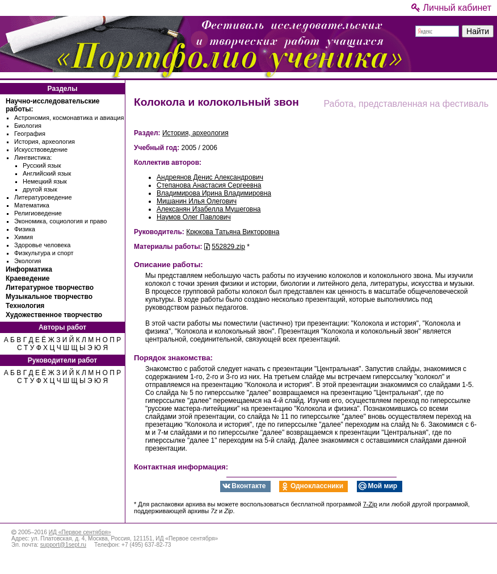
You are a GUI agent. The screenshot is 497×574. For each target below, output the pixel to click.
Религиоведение (38, 213)
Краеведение (27, 278)
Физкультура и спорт (44, 252)
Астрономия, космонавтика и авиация (69, 117)
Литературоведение (43, 197)
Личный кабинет (451, 8)
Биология (27, 125)
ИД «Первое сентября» (80, 532)
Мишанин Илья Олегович (197, 201)
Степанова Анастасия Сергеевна (209, 185)
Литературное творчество (50, 288)
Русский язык (42, 165)
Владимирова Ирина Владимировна (214, 193)
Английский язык (47, 173)
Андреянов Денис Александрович (210, 177)
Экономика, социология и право (60, 221)
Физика (24, 229)
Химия (23, 237)
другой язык (40, 189)
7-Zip (370, 504)
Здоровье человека (42, 245)
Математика (31, 205)
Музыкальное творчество (49, 297)
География (29, 133)
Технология (25, 306)
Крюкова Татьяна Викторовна (232, 232)
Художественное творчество (54, 315)
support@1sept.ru (63, 545)
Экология (27, 260)
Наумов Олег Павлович (194, 217)
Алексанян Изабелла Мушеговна (209, 209)
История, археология (44, 141)
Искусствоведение (41, 149)
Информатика (29, 269)
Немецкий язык (45, 181)
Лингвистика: (33, 157)
